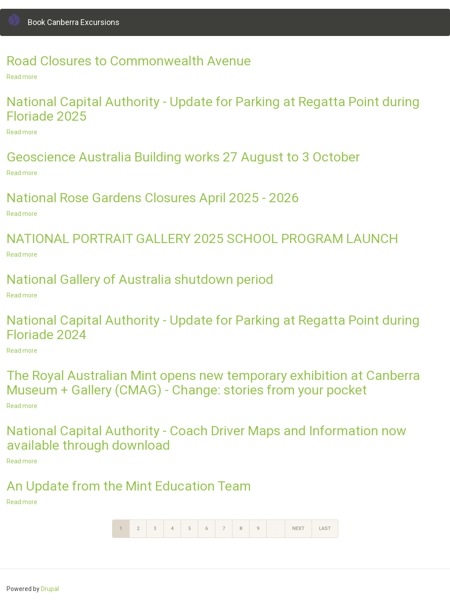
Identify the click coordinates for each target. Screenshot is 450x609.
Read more (22, 76)
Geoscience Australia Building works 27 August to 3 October (183, 157)
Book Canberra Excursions (74, 22)
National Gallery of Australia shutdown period (140, 279)
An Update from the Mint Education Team (129, 486)
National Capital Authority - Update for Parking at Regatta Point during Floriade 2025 (213, 109)
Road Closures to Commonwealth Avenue (129, 60)
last (325, 528)
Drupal (50, 588)
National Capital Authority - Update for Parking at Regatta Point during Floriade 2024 (213, 327)
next (298, 528)
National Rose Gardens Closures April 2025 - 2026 (153, 197)
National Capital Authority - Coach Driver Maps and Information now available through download (206, 438)
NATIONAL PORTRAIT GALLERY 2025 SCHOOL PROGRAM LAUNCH (202, 238)
